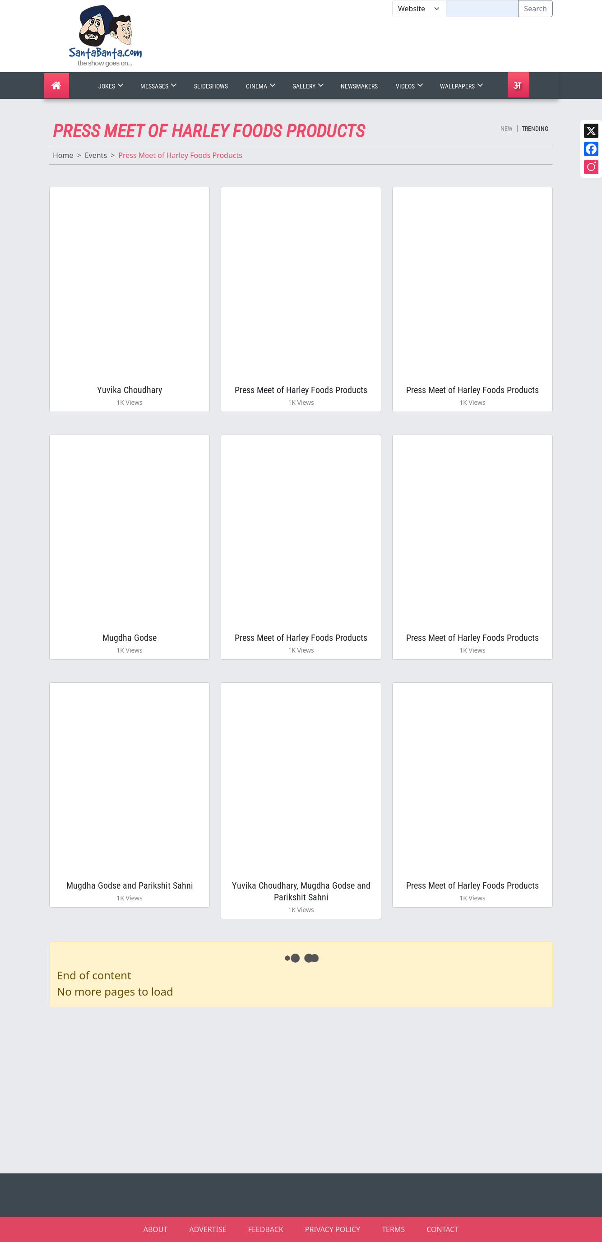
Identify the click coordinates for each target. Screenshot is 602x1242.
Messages (159, 86)
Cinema (262, 86)
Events (96, 155)
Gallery (309, 86)
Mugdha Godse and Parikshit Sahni (129, 885)
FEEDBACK (265, 1229)
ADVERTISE (207, 1229)
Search (535, 9)
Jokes (111, 86)
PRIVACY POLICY (332, 1229)
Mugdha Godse (129, 637)
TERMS (393, 1229)
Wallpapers (462, 86)
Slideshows (211, 86)
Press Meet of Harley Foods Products (301, 390)
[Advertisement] (392, 44)
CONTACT (442, 1229)
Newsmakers (359, 86)
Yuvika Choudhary (129, 390)
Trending (535, 128)
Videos (410, 86)
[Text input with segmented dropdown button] (482, 8)
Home (63, 155)
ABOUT (156, 1229)
